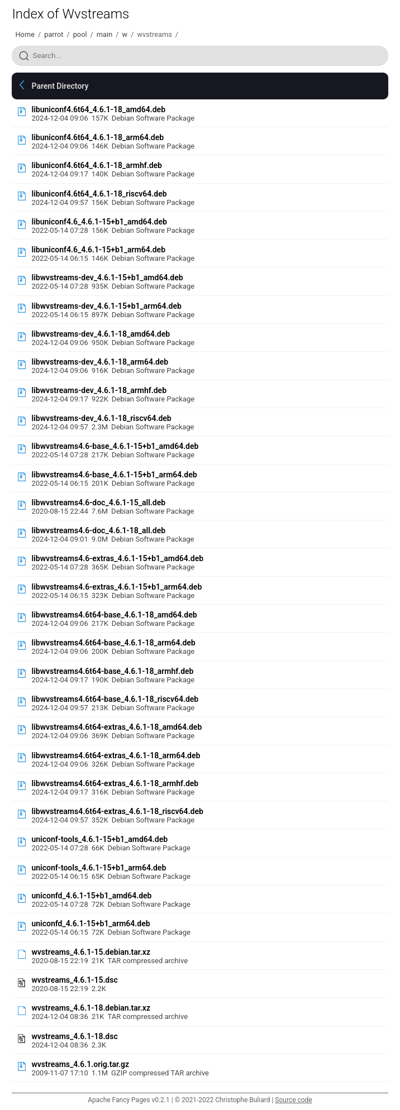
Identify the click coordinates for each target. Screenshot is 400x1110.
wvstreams (154, 34)
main (104, 34)
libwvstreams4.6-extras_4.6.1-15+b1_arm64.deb (116, 586)
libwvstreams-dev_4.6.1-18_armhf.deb (98, 390)
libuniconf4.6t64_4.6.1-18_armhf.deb (96, 165)
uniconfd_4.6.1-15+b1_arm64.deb (90, 923)
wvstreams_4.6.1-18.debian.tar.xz (90, 1007)
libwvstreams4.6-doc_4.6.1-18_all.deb (98, 530)
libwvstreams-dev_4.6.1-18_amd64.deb (100, 333)
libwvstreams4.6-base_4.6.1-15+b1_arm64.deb (114, 474)
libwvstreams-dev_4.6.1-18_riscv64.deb (101, 418)
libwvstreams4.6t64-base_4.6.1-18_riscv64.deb (114, 699)
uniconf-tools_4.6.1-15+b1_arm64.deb (98, 867)
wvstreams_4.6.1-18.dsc (74, 1036)
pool (80, 34)
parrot (53, 34)
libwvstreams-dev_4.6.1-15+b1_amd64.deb (107, 277)
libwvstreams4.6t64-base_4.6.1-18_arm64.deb (113, 642)
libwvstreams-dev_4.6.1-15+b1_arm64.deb (106, 306)
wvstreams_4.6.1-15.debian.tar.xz (90, 952)
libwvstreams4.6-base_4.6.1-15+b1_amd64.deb (114, 446)
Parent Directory (59, 86)
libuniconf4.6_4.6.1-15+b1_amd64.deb (98, 221)
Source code (293, 1100)
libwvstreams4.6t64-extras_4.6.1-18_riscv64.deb (117, 811)
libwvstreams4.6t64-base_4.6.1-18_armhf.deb (112, 671)
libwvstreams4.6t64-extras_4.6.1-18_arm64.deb (115, 755)
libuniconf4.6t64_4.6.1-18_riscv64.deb (98, 193)
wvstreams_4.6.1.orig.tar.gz (80, 1064)
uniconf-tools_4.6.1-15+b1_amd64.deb (99, 839)
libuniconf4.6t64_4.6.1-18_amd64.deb (98, 109)
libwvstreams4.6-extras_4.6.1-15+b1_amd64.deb (117, 558)
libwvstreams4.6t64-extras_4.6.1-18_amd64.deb (116, 727)
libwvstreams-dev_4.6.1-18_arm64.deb (99, 361)
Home (24, 34)
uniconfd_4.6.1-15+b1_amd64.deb (91, 895)
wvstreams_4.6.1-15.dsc (74, 979)
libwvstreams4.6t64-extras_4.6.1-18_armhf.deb (114, 783)
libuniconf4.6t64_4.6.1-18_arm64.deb (97, 137)
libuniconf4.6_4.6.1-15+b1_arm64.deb (98, 249)
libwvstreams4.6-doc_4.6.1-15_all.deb (98, 502)
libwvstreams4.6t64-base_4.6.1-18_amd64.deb (114, 614)
